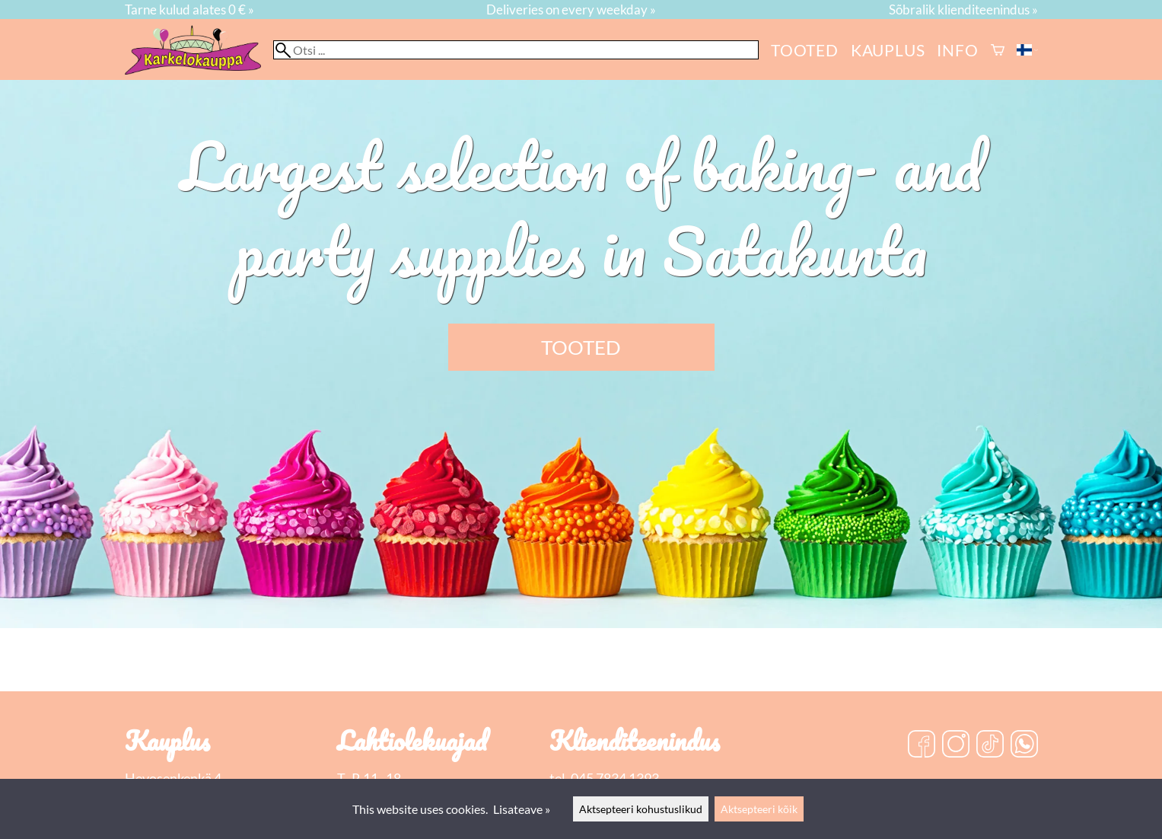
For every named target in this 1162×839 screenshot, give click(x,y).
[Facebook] (921, 745)
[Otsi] (516, 49)
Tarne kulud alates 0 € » (189, 10)
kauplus (888, 49)
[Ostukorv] (997, 50)
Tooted (805, 49)
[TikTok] (990, 745)
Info (957, 49)
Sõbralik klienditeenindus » (963, 10)
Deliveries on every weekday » (571, 10)
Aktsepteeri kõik (759, 808)
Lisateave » (521, 809)
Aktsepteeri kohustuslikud (640, 808)
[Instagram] (955, 745)
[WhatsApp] (1024, 745)
